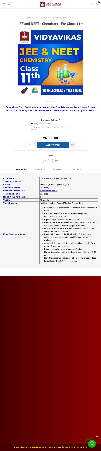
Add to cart (53, 145)
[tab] (21, 169)
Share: (50, 155)
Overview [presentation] (21, 169)
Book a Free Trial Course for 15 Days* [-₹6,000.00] (50, 128)
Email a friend (56, 160)
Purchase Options (49, 120)
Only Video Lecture (42, 123)
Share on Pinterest (52, 160)
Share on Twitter (44, 160)
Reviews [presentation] (58, 169)
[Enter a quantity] (30, 145)
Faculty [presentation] (40, 169)
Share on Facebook (48, 160)
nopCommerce (80, 447)
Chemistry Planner (48, 191)
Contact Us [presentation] (77, 169)
